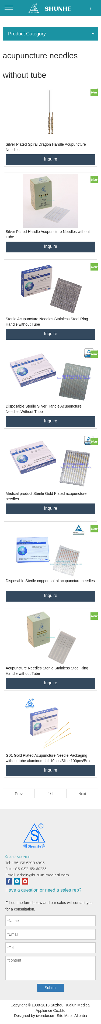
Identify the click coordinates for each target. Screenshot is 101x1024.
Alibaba (80, 1015)
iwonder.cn (45, 1015)
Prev (19, 794)
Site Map (64, 1015)
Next (82, 794)
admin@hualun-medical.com (43, 875)
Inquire (50, 159)
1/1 (50, 794)
